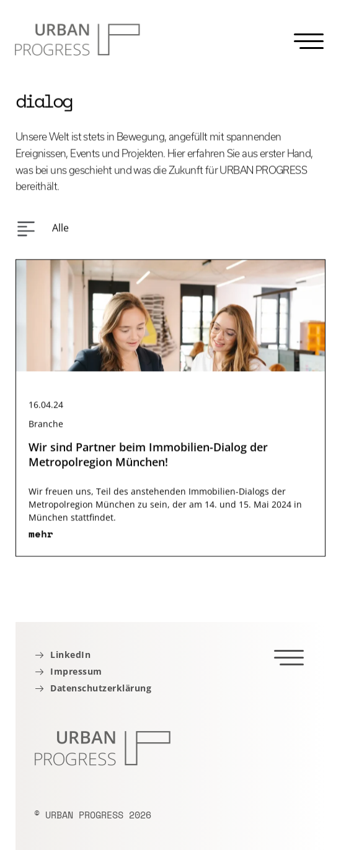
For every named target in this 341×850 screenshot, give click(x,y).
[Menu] (309, 41)
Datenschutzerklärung (100, 688)
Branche (46, 428)
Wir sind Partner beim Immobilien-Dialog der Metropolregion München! (148, 458)
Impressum (76, 672)
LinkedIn (70, 655)
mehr (41, 537)
